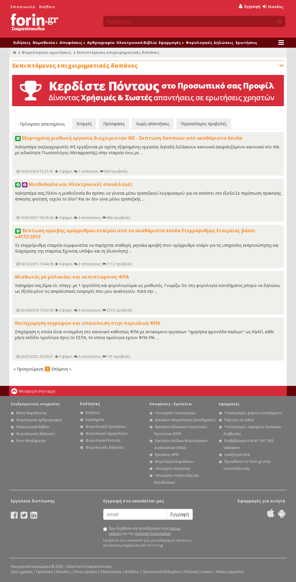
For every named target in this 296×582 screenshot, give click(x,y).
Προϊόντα (44, 571)
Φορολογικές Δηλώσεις (210, 42)
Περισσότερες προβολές (204, 123)
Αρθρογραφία (100, 42)
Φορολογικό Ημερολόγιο (107, 433)
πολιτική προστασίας (153, 533)
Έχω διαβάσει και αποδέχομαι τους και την (145, 531)
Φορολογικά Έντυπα (103, 440)
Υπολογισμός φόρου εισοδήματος (253, 412)
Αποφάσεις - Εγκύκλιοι (170, 403)
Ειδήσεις (22, 42)
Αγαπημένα (95, 419)
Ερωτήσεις (246, 42)
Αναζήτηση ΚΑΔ (237, 454)
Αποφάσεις (72, 42)
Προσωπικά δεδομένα (161, 571)
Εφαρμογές (171, 42)
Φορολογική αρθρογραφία (39, 419)
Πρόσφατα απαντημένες (42, 124)
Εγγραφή (249, 6)
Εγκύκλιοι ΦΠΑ (167, 454)
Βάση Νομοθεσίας (31, 412)
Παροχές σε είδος (239, 419)
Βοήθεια (47, 6)
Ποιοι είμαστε (85, 571)
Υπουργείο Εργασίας (172, 468)
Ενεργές (84, 123)
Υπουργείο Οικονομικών (175, 412)
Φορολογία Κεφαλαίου (174, 461)
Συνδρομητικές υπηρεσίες (35, 403)
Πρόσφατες (114, 123)
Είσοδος (272, 6)
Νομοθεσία (45, 42)
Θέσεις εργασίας (230, 571)
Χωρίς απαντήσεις (152, 123)
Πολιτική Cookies (198, 571)
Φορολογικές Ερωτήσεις (106, 426)
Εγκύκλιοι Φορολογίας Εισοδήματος (185, 419)
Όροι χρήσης (22, 571)
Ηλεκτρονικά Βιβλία (136, 42)
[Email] (135, 514)
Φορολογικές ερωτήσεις (46, 52)
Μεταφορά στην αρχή (37, 391)
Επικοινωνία (23, 6)
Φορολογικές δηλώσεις (35, 433)
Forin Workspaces (31, 440)
